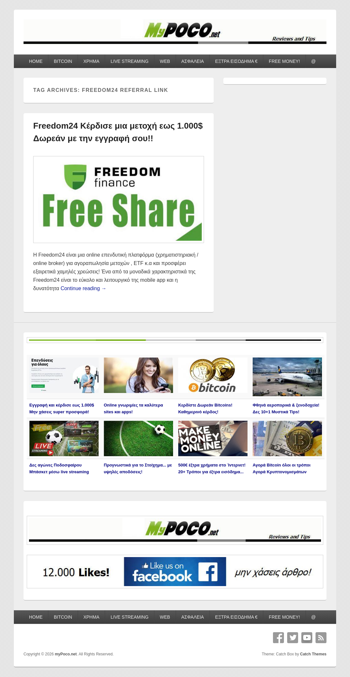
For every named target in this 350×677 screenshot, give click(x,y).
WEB (165, 61)
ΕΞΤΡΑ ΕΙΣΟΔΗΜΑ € (236, 61)
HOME (36, 61)
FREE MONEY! (284, 61)
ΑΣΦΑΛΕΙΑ (192, 61)
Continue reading (83, 288)
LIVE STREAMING (129, 61)
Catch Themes (313, 654)
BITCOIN (63, 61)
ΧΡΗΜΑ (91, 61)
